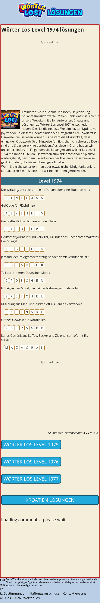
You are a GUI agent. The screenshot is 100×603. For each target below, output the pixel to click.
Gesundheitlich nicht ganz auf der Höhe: (29, 221)
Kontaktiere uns (74, 593)
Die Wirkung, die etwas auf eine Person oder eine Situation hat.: (45, 190)
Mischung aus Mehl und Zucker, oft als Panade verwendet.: (42, 304)
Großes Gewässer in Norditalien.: (24, 320)
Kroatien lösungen (50, 500)
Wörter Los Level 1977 (31, 478)
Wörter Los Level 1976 (31, 461)
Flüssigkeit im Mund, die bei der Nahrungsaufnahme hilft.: (41, 288)
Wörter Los (31, 598)
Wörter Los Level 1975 (31, 444)
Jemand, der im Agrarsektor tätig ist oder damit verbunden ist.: (45, 257)
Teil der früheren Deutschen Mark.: (25, 273)
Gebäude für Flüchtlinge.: (18, 205)
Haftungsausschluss (44, 593)
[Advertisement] (50, 71)
